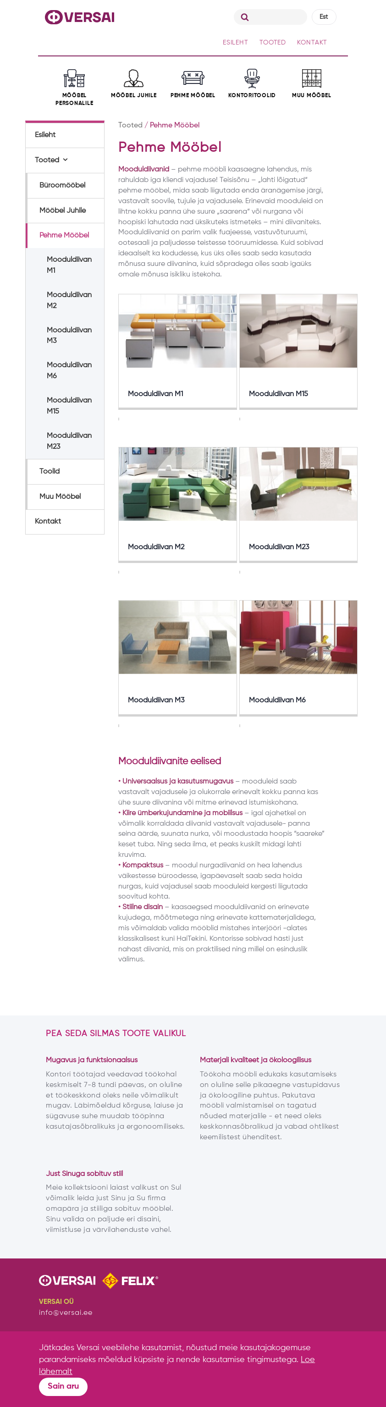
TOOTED (272, 42)
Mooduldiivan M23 (69, 441)
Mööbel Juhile (62, 211)
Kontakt (48, 521)
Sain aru (63, 1386)
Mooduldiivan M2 (69, 301)
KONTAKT (312, 42)
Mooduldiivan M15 (69, 406)
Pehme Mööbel (64, 235)
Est (324, 17)
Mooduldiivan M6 (69, 371)
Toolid (49, 471)
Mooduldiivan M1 (69, 265)
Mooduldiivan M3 (69, 336)
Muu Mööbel (60, 497)
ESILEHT (235, 42)
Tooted (47, 160)
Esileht (45, 135)
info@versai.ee (66, 1313)
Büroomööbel (62, 185)
